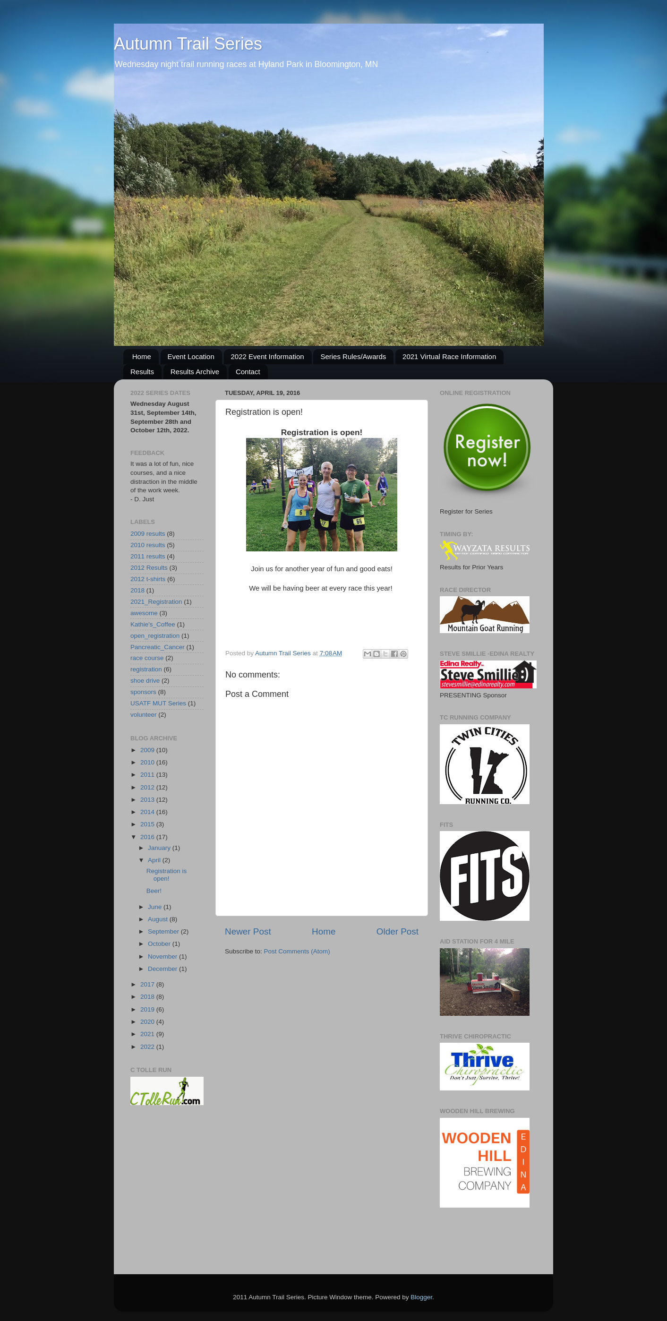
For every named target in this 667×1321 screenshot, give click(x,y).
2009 (148, 750)
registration (146, 669)
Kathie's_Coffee (152, 624)
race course (147, 657)
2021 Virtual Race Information (449, 356)
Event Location (191, 356)
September (164, 931)
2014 (148, 811)
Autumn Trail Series (188, 43)
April (155, 860)
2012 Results (149, 567)
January (160, 847)
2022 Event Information (267, 356)
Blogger (421, 1297)
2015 (148, 824)
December (163, 968)
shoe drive (145, 680)
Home (141, 356)
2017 (148, 984)
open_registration (155, 635)
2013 (148, 799)
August (159, 919)
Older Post (397, 931)
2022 (148, 1046)
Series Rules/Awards (353, 356)
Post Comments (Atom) (297, 951)
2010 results (147, 545)
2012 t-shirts (147, 579)
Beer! (154, 890)
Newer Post (248, 931)
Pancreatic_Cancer (157, 647)
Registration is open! (166, 874)
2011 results (147, 556)
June (155, 906)
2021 (148, 1034)
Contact (248, 372)
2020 (148, 1021)
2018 (137, 590)
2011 (148, 774)
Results (142, 372)
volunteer (143, 714)
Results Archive (195, 372)
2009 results (147, 533)
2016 (148, 837)
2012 (148, 787)
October (160, 943)
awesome (144, 613)
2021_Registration (156, 601)
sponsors (143, 691)
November (163, 956)
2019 (148, 1009)
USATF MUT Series (158, 703)
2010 (148, 762)
